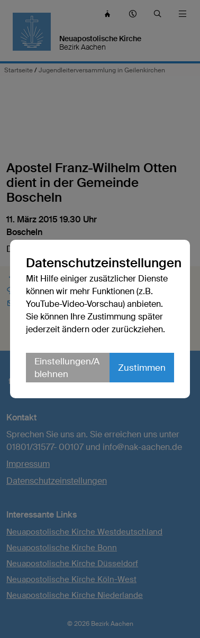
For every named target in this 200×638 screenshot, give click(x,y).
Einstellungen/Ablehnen (66, 367)
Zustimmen (142, 367)
